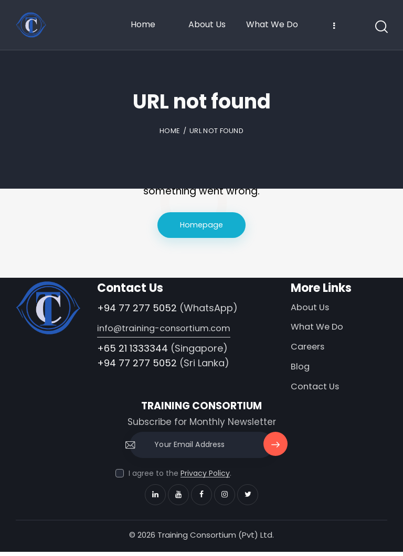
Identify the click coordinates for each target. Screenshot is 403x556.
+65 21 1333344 (132, 348)
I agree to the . (180, 477)
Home (170, 131)
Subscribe (275, 453)
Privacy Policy (205, 478)
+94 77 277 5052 (137, 308)
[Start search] (380, 27)
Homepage (201, 225)
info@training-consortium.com (167, 329)
